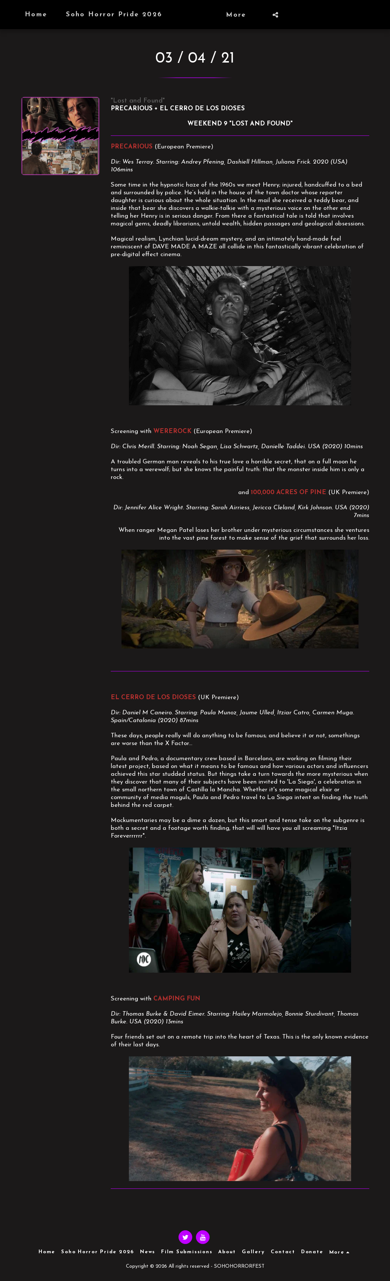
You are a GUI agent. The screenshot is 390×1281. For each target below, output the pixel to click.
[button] (291, 14)
